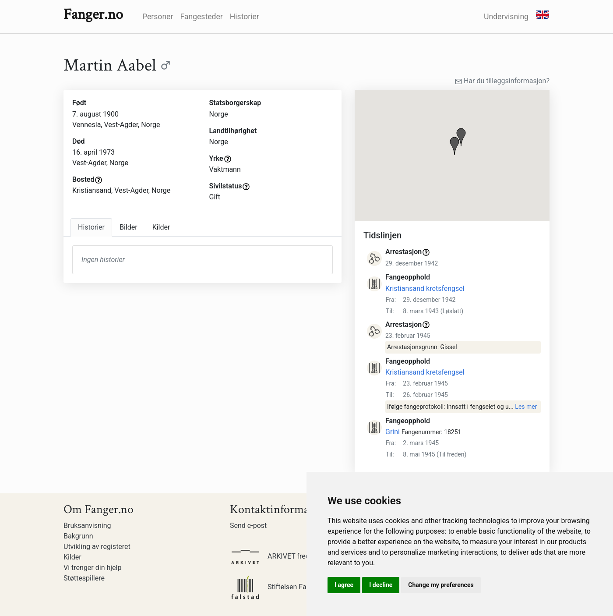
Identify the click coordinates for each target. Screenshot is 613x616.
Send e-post (248, 525)
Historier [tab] (91, 227)
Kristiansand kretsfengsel (425, 288)
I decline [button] (380, 584)
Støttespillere (84, 578)
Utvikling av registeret (96, 546)
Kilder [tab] (161, 227)
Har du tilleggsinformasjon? (502, 81)
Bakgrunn (78, 536)
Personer (157, 16)
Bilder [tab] (128, 227)
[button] (454, 146)
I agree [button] (344, 584)
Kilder (72, 557)
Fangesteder (201, 16)
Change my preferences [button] (440, 584)
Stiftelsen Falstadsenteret (288, 587)
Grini (392, 432)
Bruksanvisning (87, 525)
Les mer (526, 406)
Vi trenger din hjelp (92, 567)
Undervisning (506, 16)
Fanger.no (93, 14)
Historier (244, 16)
